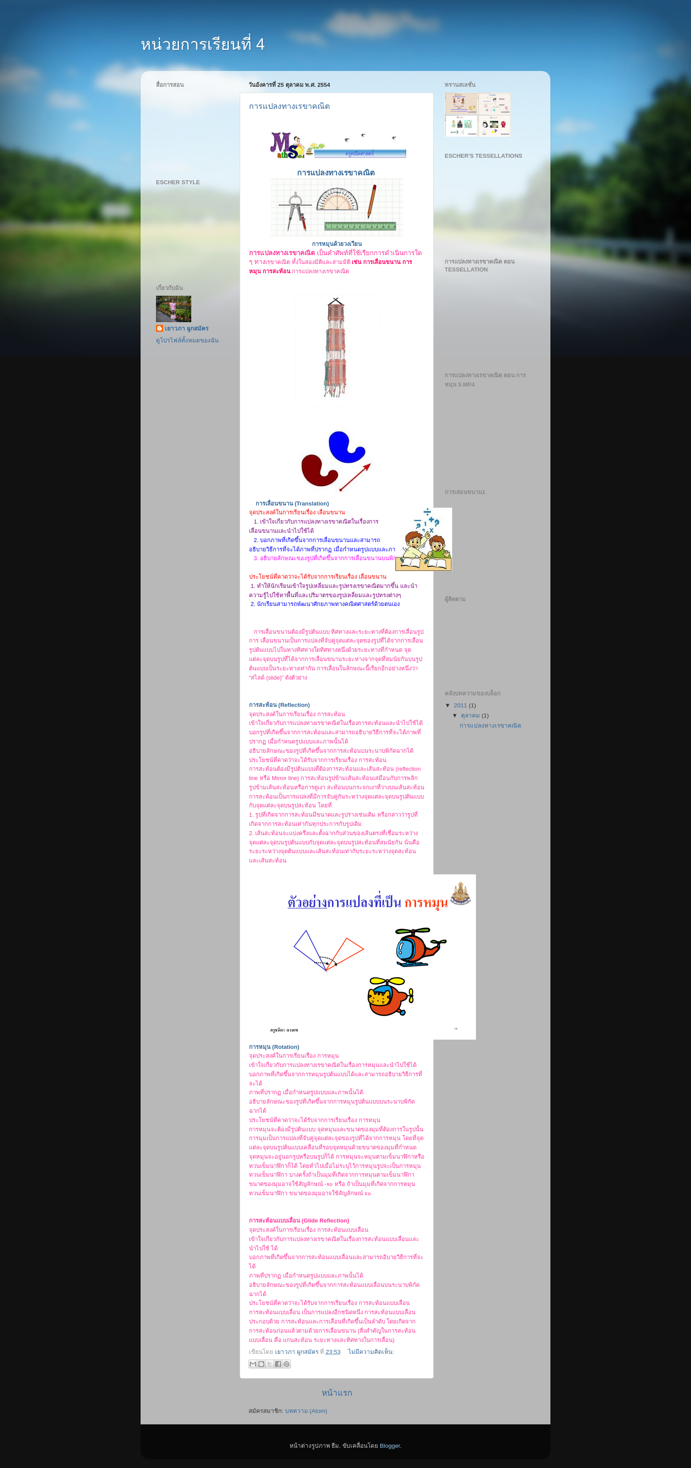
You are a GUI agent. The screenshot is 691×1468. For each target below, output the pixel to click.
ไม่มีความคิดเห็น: (371, 1352)
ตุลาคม (471, 715)
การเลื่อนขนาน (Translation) (292, 503)
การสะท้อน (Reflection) (279, 705)
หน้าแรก (337, 1392)
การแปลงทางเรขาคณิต (289, 106)
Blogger (390, 1445)
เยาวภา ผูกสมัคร (186, 328)
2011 (461, 705)
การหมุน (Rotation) (274, 1047)
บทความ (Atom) (306, 1411)
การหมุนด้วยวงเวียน (337, 244)
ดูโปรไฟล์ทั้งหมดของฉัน (187, 340)
